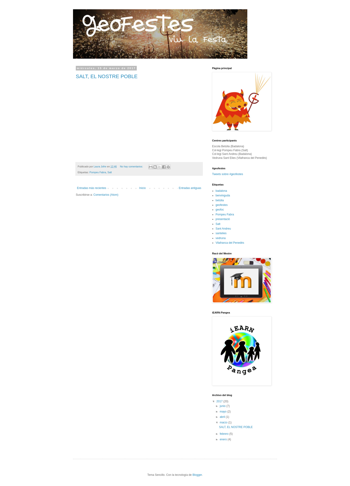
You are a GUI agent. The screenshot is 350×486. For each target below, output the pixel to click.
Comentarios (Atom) (105, 194)
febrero (224, 433)
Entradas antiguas (190, 188)
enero (224, 439)
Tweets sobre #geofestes (227, 174)
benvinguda (223, 195)
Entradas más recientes (91, 188)
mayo (223, 411)
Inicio (142, 188)
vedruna (221, 238)
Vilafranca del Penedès (230, 242)
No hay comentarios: (132, 166)
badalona (221, 190)
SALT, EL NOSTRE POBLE (107, 76)
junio (223, 406)
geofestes (222, 205)
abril (223, 417)
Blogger (197, 474)
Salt (109, 172)
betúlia (220, 200)
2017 (219, 401)
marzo (224, 422)
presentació (223, 219)
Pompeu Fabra (97, 172)
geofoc (220, 209)
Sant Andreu (223, 228)
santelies (221, 233)
